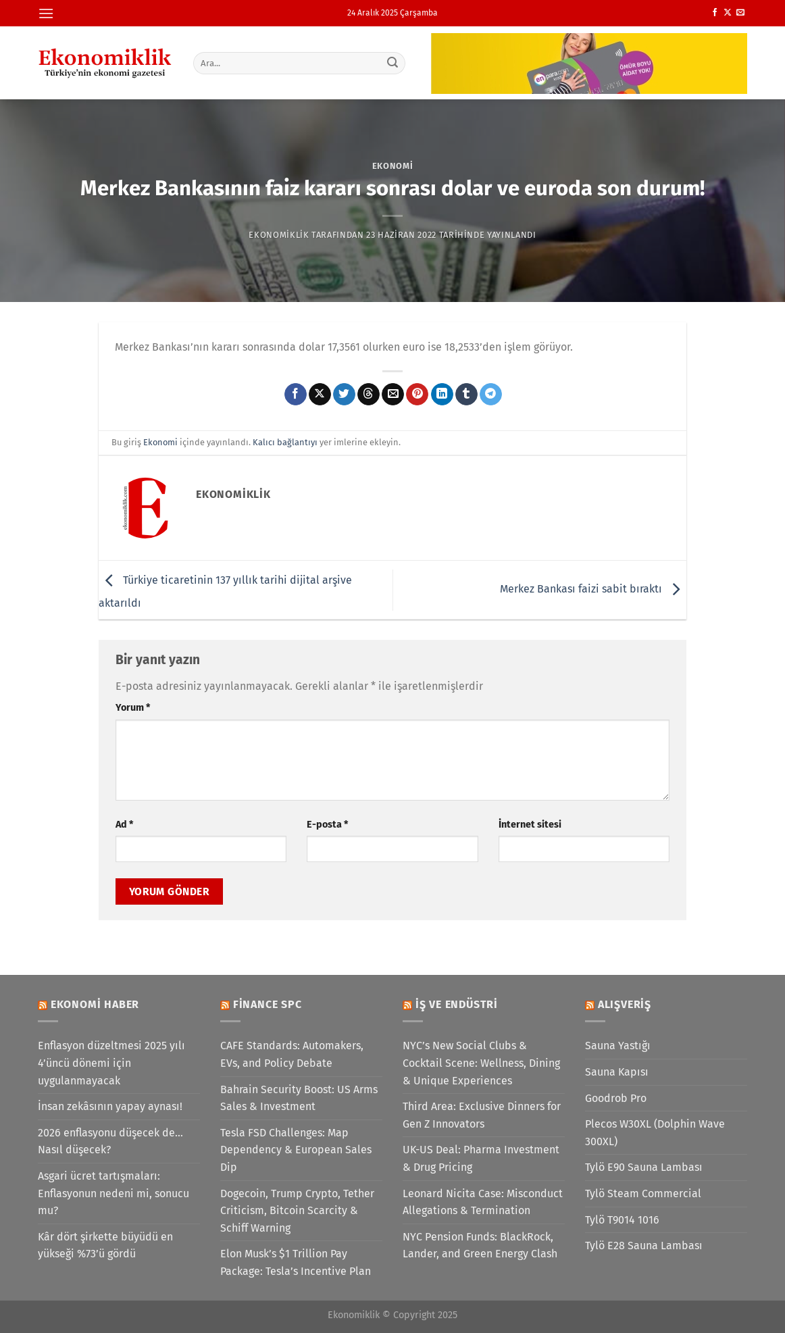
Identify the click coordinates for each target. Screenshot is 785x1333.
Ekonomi (392, 166)
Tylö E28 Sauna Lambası (644, 1245)
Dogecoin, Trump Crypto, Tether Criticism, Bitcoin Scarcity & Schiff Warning (297, 1210)
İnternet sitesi (530, 824)
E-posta (327, 824)
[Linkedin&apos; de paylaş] (442, 394)
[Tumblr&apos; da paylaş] (466, 394)
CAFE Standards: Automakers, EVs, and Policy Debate (291, 1054)
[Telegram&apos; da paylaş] (491, 394)
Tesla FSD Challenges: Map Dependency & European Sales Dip (296, 1150)
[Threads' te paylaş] (368, 394)
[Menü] (46, 13)
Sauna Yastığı (618, 1045)
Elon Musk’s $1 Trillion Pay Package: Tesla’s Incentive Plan (295, 1262)
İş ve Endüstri (456, 1004)
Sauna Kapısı (617, 1071)
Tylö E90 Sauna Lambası (644, 1167)
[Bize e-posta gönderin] (740, 13)
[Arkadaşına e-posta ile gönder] (393, 394)
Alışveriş (624, 1004)
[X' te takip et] (728, 13)
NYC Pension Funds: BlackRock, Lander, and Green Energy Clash (480, 1245)
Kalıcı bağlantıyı (285, 442)
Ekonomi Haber (95, 1004)
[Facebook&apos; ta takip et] (715, 13)
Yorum (133, 707)
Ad (124, 824)
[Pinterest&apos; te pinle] (417, 394)
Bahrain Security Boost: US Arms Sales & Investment (299, 1098)
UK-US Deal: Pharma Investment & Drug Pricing (481, 1158)
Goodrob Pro (616, 1098)
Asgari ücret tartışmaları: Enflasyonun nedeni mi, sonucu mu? (113, 1193)
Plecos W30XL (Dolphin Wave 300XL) (655, 1132)
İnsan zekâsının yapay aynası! (110, 1106)
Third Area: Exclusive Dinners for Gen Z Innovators (482, 1115)
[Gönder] (393, 62)
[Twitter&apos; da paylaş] (344, 394)
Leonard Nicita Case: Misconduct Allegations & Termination (483, 1202)
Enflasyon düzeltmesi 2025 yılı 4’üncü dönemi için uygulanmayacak (111, 1062)
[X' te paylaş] (320, 394)
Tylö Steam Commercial (643, 1193)
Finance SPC (267, 1004)
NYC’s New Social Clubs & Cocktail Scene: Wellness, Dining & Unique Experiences (481, 1062)
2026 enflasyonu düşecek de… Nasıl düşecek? (110, 1141)
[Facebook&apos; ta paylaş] (295, 394)
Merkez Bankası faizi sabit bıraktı (593, 588)
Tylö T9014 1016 (622, 1219)
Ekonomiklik (279, 235)
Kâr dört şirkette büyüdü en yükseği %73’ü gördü (105, 1245)
